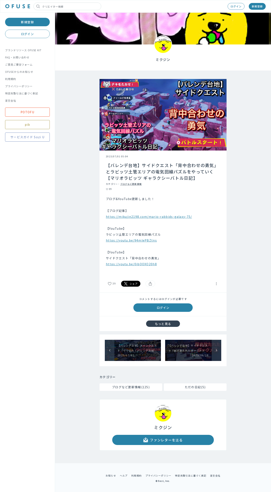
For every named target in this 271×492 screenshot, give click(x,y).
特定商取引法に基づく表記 (21, 93)
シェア (131, 284)
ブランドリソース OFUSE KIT (23, 50)
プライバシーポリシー (19, 86)
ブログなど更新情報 (131, 183)
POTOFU (27, 112)
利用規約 (10, 79)
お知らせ (111, 475)
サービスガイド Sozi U (27, 137)
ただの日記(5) (195, 387)
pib (27, 124)
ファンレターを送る (163, 439)
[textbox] (163, 234)
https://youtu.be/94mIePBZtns (131, 240)
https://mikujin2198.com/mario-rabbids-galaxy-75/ (149, 216)
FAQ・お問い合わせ (17, 57)
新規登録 (257, 6)
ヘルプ (124, 475)
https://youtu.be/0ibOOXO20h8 (131, 264)
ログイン (236, 6)
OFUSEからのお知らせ (19, 71)
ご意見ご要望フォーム (19, 64)
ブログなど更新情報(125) (131, 387)
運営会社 (10, 100)
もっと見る (163, 324)
